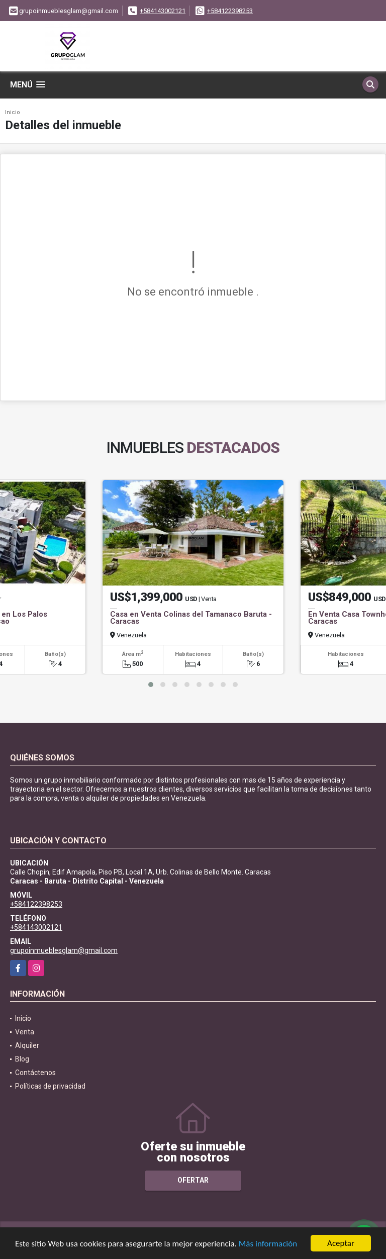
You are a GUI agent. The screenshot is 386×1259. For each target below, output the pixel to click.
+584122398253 (230, 11)
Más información (268, 1244)
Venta (24, 1032)
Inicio (12, 112)
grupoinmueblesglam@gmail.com (64, 950)
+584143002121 (162, 11)
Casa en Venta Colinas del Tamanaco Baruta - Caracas (191, 618)
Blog (22, 1059)
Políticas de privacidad (50, 1086)
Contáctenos (35, 1073)
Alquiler (27, 1045)
